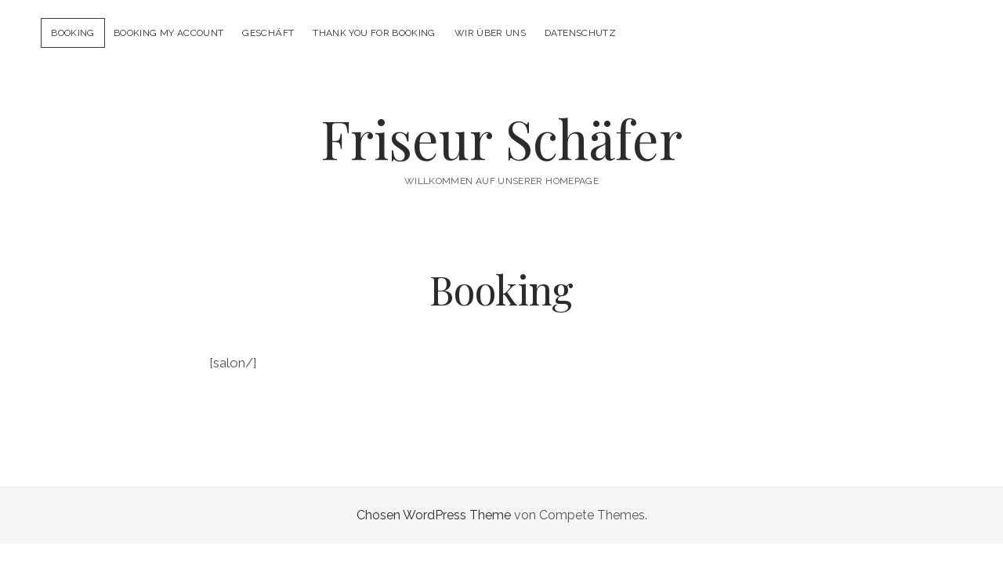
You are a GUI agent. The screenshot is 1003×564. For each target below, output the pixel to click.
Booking (73, 32)
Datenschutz (580, 32)
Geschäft (268, 32)
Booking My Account (168, 32)
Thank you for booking (374, 32)
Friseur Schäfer (501, 138)
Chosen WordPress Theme (434, 515)
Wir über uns (490, 32)
